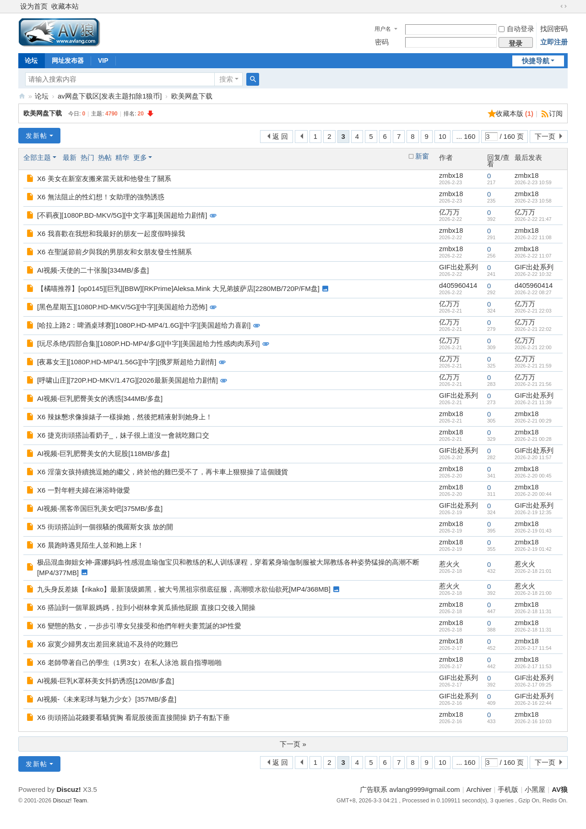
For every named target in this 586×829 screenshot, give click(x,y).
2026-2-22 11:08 (533, 237)
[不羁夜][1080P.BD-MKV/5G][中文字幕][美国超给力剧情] (122, 215)
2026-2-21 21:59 (533, 365)
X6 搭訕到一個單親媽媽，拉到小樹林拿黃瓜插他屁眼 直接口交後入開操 (146, 607)
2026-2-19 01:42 (533, 549)
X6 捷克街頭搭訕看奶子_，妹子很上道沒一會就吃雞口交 (123, 435)
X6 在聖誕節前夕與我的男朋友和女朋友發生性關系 (114, 252)
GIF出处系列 (458, 267)
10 (442, 136)
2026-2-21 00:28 (533, 439)
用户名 (382, 29)
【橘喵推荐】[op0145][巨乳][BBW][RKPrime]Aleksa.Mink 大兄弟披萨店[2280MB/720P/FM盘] (178, 288)
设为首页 (34, 6)
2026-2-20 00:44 (533, 494)
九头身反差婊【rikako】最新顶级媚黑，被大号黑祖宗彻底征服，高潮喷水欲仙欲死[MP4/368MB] (184, 589)
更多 (140, 157)
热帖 (105, 157)
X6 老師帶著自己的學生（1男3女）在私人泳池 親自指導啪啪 (129, 662)
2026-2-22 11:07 (533, 255)
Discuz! (68, 789)
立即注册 (554, 42)
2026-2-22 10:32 (533, 274)
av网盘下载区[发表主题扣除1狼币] (110, 96)
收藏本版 (515, 113)
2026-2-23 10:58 (533, 200)
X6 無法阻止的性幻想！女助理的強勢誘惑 (100, 197)
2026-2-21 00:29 (533, 420)
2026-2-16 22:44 (533, 703)
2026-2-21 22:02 (533, 329)
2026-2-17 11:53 (533, 666)
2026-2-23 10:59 (533, 182)
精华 (122, 157)
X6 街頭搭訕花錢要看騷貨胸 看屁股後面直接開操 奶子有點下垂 (133, 717)
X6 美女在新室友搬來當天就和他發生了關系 (104, 178)
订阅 (556, 113)
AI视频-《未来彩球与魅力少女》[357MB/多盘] (106, 699)
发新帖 (37, 135)
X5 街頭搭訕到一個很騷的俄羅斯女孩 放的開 (105, 527)
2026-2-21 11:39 (533, 402)
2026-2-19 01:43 (533, 530)
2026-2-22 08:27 (533, 292)
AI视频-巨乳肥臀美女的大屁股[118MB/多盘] (103, 453)
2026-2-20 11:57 (533, 457)
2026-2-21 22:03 (533, 310)
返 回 (280, 136)
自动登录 (516, 29)
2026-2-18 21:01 (533, 571)
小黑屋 (535, 789)
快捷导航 (535, 61)
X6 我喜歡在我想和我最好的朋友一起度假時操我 (111, 233)
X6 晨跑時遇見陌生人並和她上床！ (90, 545)
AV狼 (22, 96)
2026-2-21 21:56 (533, 384)
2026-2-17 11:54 (533, 648)
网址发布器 (68, 60)
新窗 (422, 156)
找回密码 (554, 29)
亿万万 (449, 212)
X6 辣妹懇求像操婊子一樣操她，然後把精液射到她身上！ (124, 417)
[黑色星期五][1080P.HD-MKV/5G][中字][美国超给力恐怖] (122, 307)
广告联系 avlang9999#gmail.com (410, 789)
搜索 (226, 79)
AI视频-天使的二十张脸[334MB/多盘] (93, 270)
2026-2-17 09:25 (533, 684)
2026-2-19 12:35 (533, 512)
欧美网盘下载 (191, 96)
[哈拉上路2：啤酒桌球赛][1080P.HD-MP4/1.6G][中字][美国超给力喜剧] (143, 325)
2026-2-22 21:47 (533, 219)
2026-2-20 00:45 (533, 475)
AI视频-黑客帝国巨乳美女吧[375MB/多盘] (100, 508)
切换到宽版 (563, 6)
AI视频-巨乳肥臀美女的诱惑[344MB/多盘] (100, 398)
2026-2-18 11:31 (533, 611)
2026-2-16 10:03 (533, 721)
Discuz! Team (70, 800)
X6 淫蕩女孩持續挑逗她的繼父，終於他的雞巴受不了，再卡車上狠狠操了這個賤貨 (162, 472)
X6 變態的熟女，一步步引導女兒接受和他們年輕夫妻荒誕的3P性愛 (139, 626)
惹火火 (449, 564)
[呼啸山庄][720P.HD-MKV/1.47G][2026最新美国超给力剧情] (127, 380)
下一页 (545, 136)
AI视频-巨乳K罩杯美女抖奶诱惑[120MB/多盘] (105, 681)
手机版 (508, 789)
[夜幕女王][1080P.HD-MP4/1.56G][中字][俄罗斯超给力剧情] (126, 362)
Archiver (479, 789)
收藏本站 (65, 6)
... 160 (466, 136)
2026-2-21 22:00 (533, 347)
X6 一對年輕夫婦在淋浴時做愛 (83, 490)
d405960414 (458, 285)
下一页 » (293, 744)
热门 (87, 157)
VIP (103, 60)
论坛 (31, 60)
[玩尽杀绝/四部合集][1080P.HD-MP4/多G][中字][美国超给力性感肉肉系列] (148, 343)
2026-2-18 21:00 (533, 593)
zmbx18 (451, 175)
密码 (382, 42)
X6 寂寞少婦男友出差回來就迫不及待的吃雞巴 (107, 644)
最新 (69, 157)
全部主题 (37, 157)
